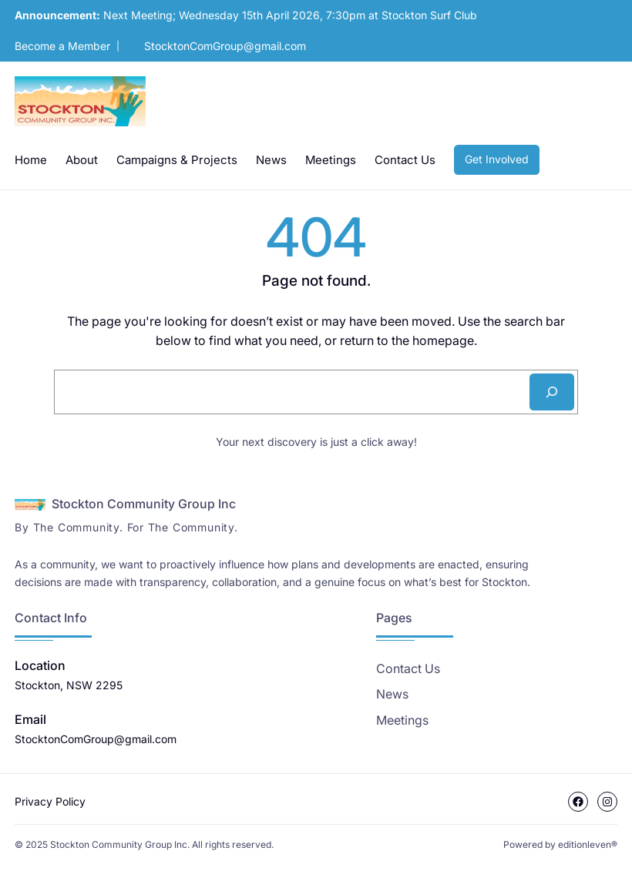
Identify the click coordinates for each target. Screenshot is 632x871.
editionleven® (587, 844)
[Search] (551, 392)
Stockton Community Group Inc (144, 504)
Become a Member (62, 45)
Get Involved (497, 159)
